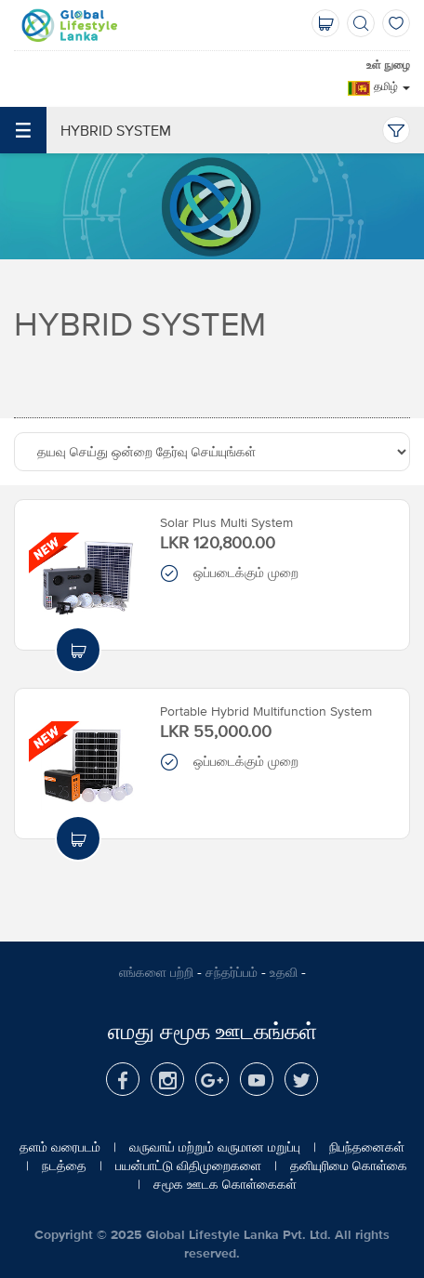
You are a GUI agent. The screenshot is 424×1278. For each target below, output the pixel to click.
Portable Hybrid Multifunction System (266, 711)
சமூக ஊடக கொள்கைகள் (225, 1184)
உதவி (284, 972)
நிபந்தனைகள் (366, 1147)
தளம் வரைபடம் (60, 1147)
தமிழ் (392, 86)
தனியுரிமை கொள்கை (348, 1165)
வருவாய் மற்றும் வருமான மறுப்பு (214, 1147)
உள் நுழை (388, 65)
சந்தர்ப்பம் (231, 972)
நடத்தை (64, 1165)
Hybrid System (85, 130)
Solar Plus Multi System (226, 522)
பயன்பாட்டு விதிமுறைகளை (188, 1165)
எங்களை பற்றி (156, 972)
